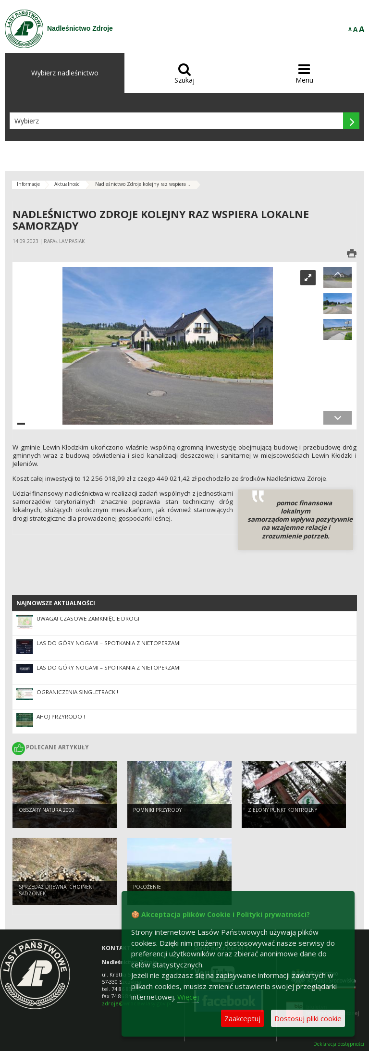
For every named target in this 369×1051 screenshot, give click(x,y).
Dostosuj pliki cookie (308, 1018)
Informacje (28, 184)
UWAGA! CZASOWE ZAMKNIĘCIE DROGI (88, 618)
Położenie (147, 886)
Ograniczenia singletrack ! (77, 692)
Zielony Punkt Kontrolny (282, 810)
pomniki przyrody (157, 810)
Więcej (188, 997)
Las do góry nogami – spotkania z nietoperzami (109, 643)
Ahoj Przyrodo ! (61, 716)
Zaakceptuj (242, 1018)
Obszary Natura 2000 (46, 810)
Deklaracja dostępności (338, 1044)
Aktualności (67, 184)
